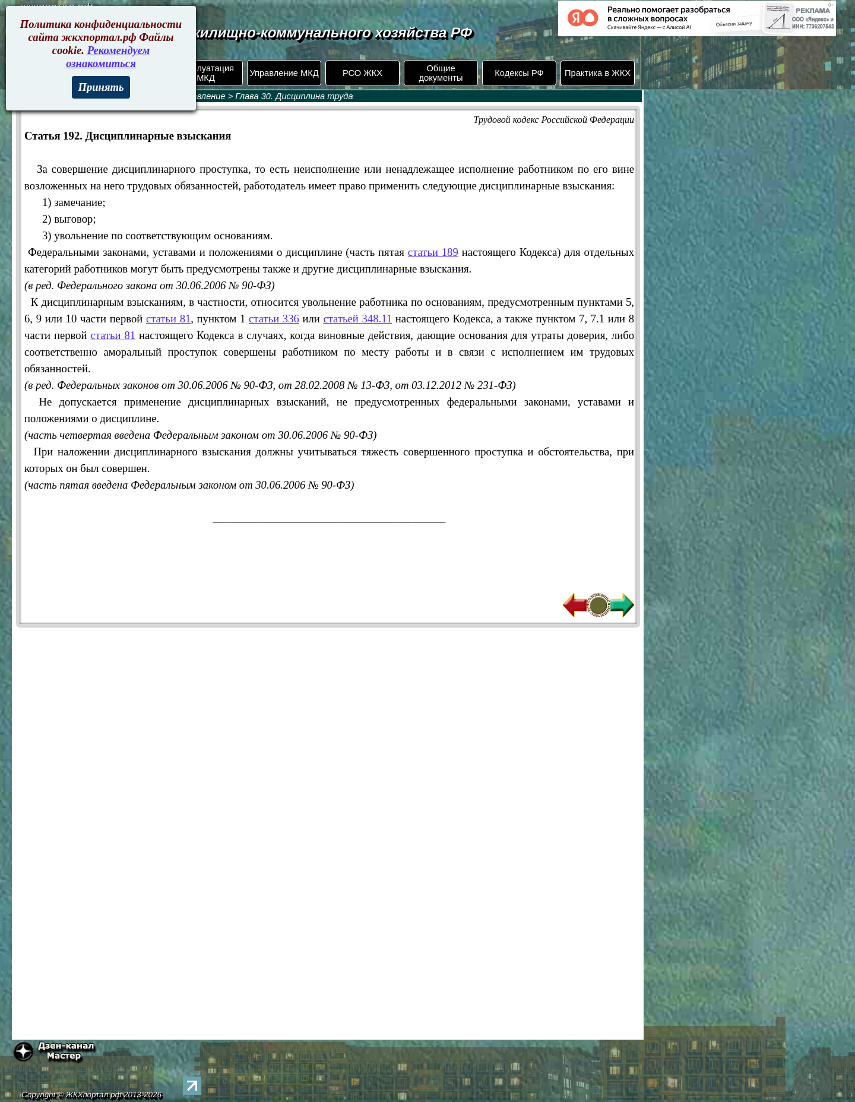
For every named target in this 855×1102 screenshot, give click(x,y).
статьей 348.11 (357, 318)
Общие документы (441, 73)
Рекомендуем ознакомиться (108, 56)
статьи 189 (433, 252)
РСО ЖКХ (362, 73)
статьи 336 (274, 318)
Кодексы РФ (519, 73)
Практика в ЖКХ (598, 73)
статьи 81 (168, 318)
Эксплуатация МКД (206, 73)
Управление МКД (283, 73)
